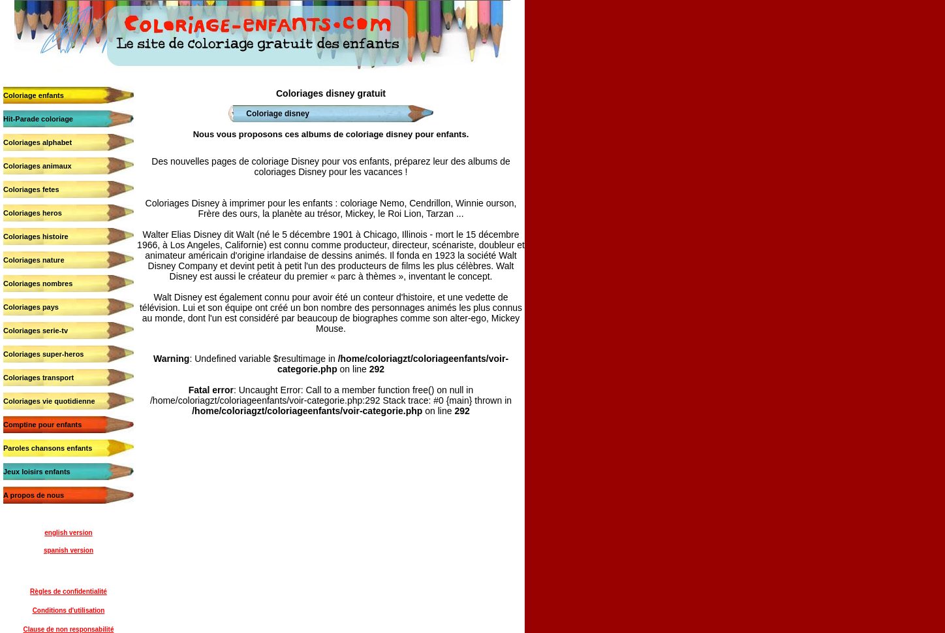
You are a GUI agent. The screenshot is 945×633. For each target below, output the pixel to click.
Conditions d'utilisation (69, 610)
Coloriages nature (34, 260)
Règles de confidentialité (68, 591)
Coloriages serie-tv (35, 330)
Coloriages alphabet (37, 142)
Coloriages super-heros (43, 354)
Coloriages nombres (37, 283)
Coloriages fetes (31, 189)
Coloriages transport (38, 377)
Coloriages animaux (37, 166)
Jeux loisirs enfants (36, 472)
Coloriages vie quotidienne (49, 401)
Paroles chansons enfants (47, 448)
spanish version (68, 550)
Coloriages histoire (36, 236)
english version (68, 532)
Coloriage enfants (33, 95)
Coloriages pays (31, 307)
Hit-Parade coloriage (38, 119)
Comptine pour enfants (42, 425)
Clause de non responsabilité (68, 629)
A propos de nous (33, 495)
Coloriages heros (32, 213)
